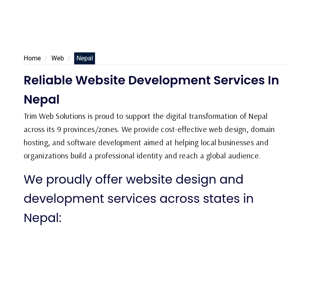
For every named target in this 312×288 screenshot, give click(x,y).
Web (57, 58)
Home (32, 58)
